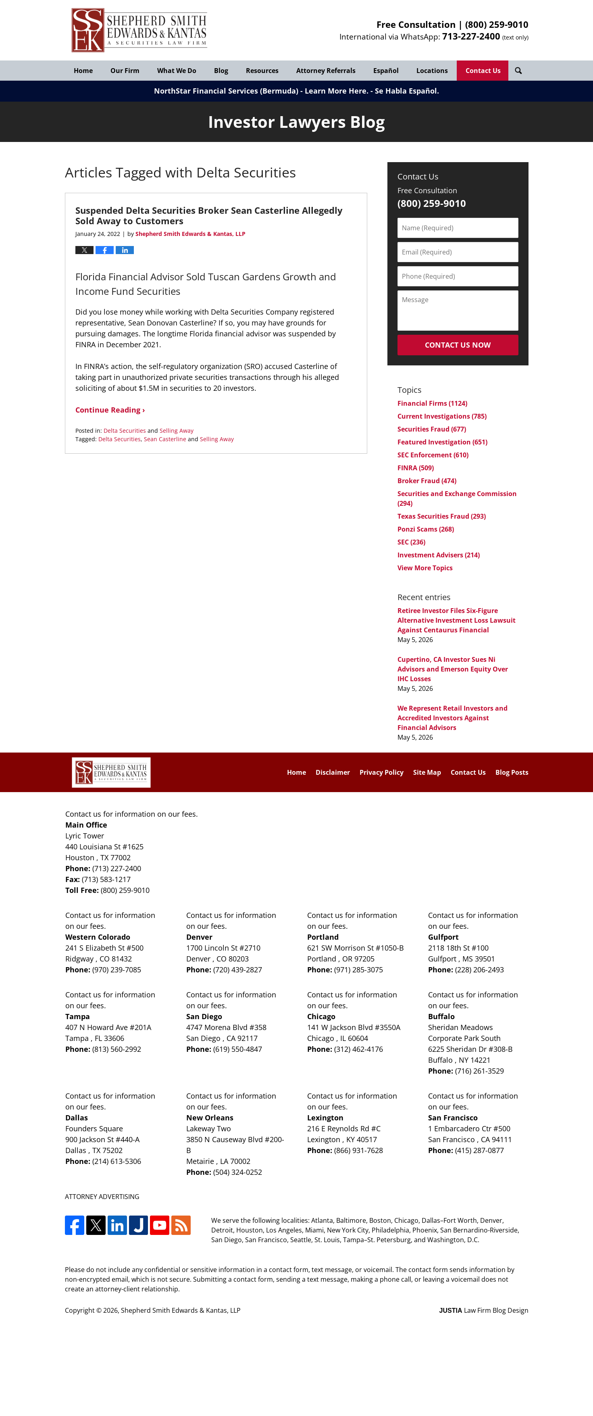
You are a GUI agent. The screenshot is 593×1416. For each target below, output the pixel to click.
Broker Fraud (426, 480)
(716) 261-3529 (479, 1071)
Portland (323, 937)
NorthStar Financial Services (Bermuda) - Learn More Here (260, 91)
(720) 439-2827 (237, 969)
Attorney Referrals (326, 70)
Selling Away (177, 430)
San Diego (204, 1016)
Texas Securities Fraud (441, 516)
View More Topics (425, 567)
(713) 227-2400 (116, 868)
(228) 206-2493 (479, 969)
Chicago (321, 1016)
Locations (432, 70)
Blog (221, 70)
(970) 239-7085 (116, 969)
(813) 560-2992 (116, 1049)
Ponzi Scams (425, 529)
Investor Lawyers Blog (139, 30)
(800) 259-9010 (496, 24)
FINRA (415, 467)
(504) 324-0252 (237, 1172)
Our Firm (124, 70)
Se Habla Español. (407, 91)
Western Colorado (97, 937)
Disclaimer (333, 772)
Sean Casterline (165, 439)
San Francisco (453, 1117)
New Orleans (209, 1117)
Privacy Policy (382, 772)
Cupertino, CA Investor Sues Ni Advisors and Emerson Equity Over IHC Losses (452, 669)
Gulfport (443, 937)
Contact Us (483, 70)
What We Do (176, 70)
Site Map (427, 772)
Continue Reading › (110, 410)
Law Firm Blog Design (483, 1310)
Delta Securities (125, 430)
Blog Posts (511, 772)
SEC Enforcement (432, 454)
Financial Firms (432, 403)
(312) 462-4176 (358, 1049)
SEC (411, 542)
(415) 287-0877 (479, 1150)
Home (83, 70)
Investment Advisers (438, 555)
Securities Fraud (431, 429)
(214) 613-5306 (116, 1161)
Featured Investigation (442, 442)
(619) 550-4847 (237, 1049)
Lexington (325, 1117)
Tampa (77, 1016)
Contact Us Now (458, 345)
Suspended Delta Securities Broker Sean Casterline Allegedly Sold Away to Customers (209, 215)
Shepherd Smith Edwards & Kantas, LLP (181, 1310)
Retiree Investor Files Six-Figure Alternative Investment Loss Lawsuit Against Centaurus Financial (456, 620)
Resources (262, 70)
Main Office (86, 825)
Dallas (76, 1117)
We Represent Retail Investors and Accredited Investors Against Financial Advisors (452, 718)
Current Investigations (442, 416)
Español (386, 70)
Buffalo (441, 1016)
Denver (199, 937)
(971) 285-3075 (358, 969)
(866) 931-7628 (358, 1150)
